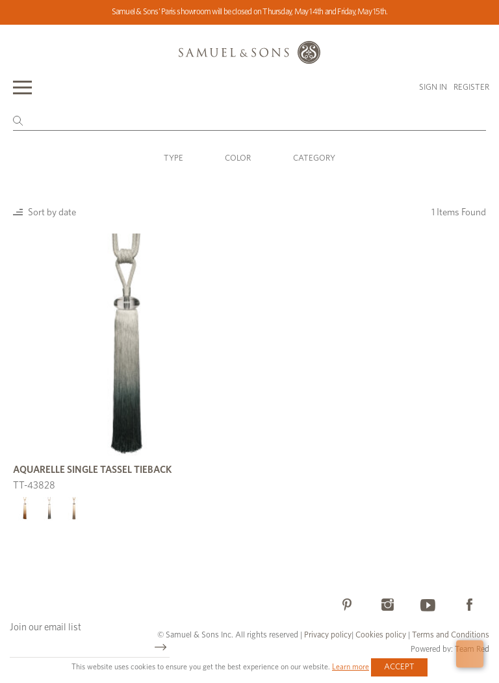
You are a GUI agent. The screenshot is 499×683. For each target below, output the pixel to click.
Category (314, 158)
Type (173, 158)
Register (471, 87)
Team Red (472, 649)
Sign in (433, 87)
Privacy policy (328, 635)
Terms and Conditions (449, 635)
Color (238, 158)
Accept (399, 667)
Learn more (350, 667)
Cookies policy (380, 635)
